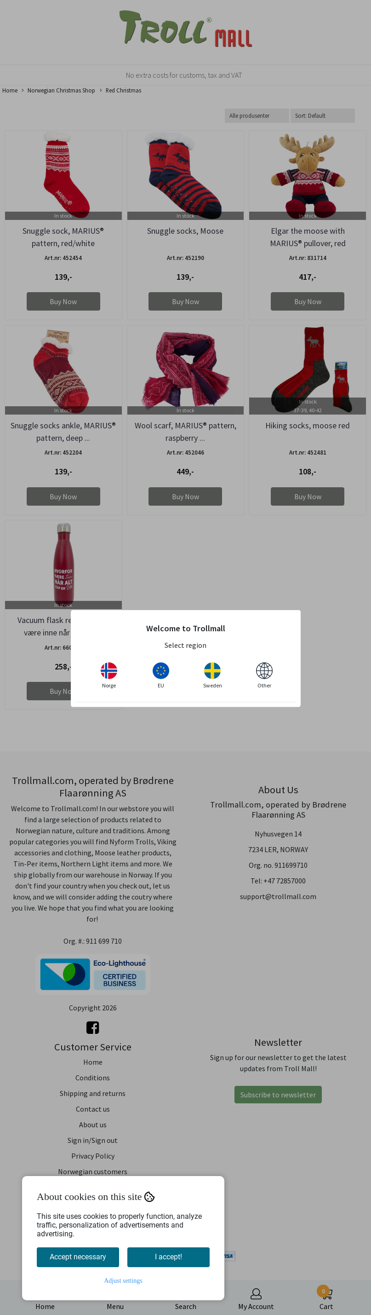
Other (264, 675)
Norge (109, 675)
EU (161, 675)
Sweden (212, 675)
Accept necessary (78, 1256)
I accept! (168, 1256)
